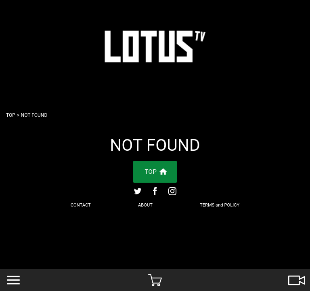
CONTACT (81, 205)
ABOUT (145, 205)
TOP (10, 115)
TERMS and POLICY (219, 205)
